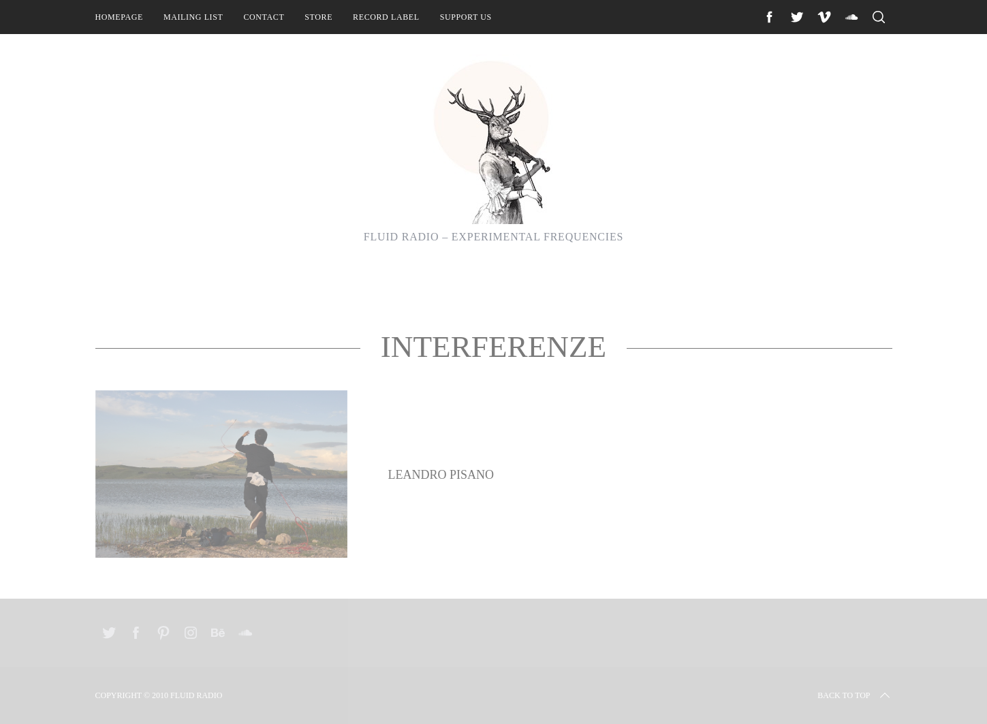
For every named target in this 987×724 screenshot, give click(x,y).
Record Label (386, 17)
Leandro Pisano (441, 475)
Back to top (854, 695)
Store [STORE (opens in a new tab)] (318, 17)
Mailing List (193, 17)
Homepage (119, 17)
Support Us (466, 17)
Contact (263, 17)
